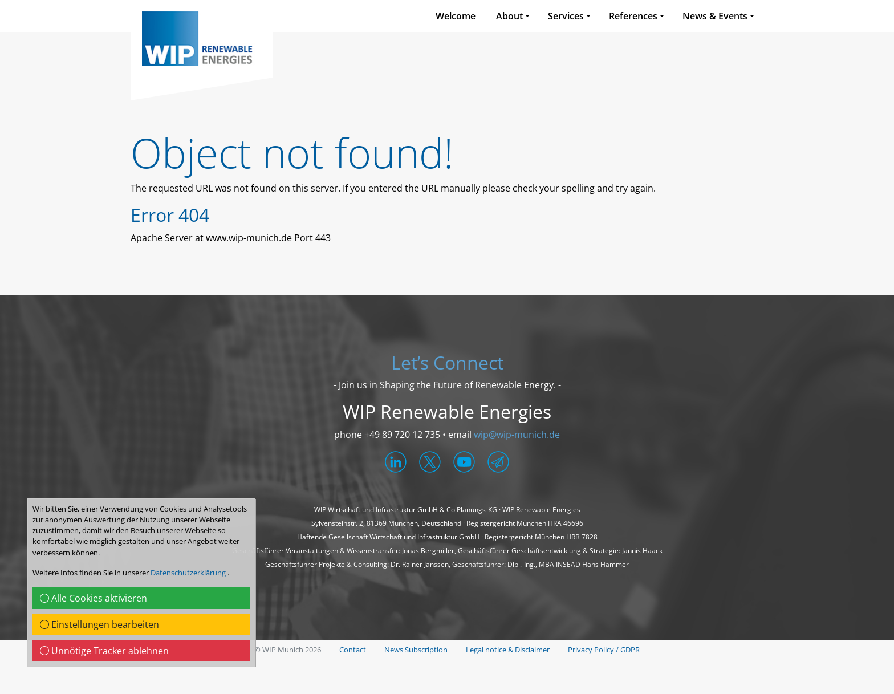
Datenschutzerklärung (189, 572)
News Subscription (416, 649)
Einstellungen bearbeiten (99, 624)
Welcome (456, 16)
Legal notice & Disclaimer (508, 649)
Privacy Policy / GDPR (604, 649)
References (633, 16)
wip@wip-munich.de (517, 434)
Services (566, 16)
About (509, 16)
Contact (352, 649)
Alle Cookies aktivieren (93, 598)
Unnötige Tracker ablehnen (104, 650)
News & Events (714, 16)
